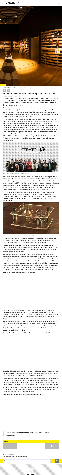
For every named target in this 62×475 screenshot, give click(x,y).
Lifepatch (8, 223)
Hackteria (44, 433)
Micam (4, 344)
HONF (55, 243)
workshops (26, 304)
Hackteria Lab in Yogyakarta (27, 435)
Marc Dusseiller (30, 433)
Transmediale (43, 379)
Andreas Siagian (25, 245)
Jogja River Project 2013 (11, 437)
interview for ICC (35, 288)
